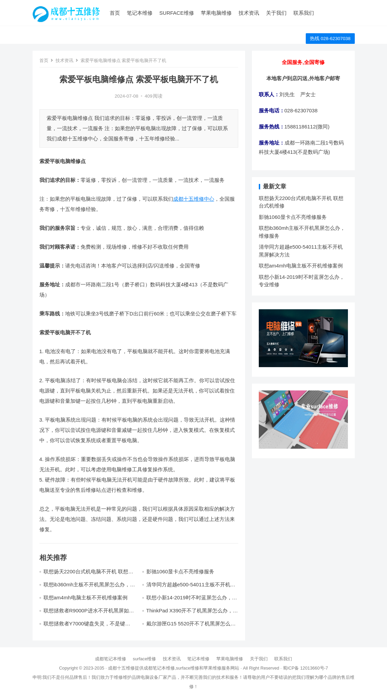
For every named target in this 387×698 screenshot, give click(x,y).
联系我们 (303, 13)
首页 (115, 13)
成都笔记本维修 (110, 658)
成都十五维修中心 (193, 199)
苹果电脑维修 (216, 13)
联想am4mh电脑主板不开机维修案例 (86, 597)
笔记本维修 (140, 13)
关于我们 (276, 13)
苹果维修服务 (217, 668)
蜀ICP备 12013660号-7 (305, 668)
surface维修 (176, 13)
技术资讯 (249, 13)
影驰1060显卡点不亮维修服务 (180, 571)
